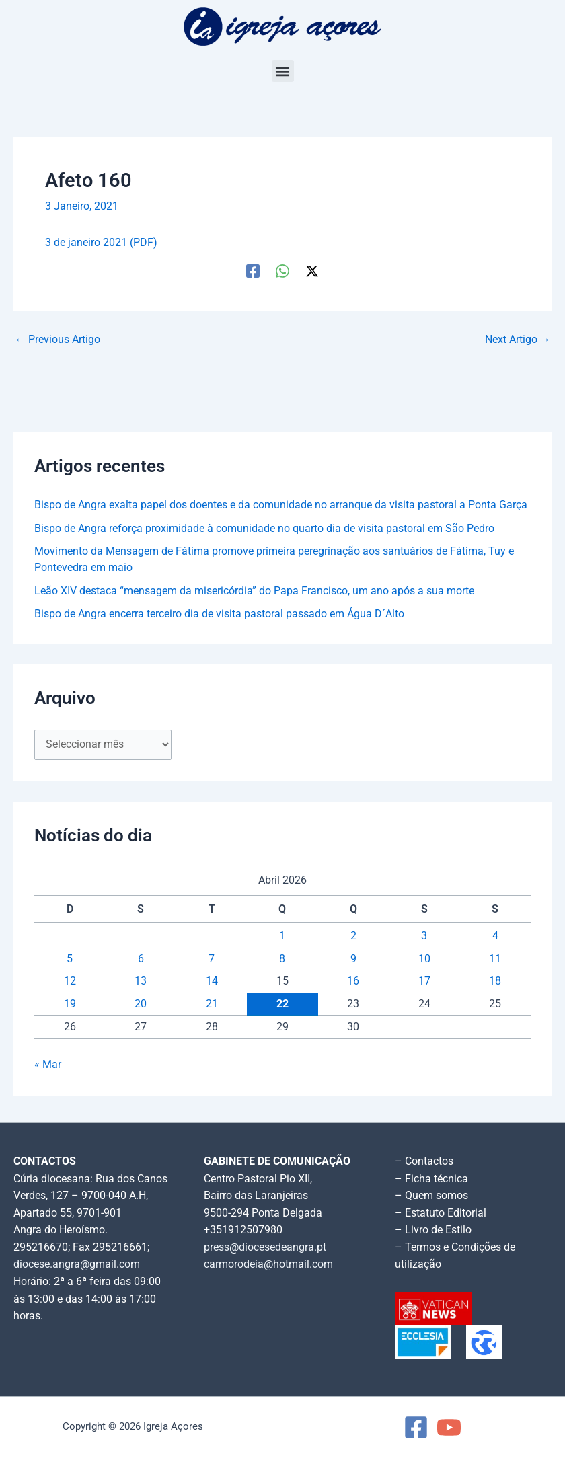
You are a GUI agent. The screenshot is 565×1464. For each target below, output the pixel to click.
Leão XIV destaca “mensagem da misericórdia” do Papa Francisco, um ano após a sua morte (254, 591)
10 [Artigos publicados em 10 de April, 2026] (424, 959)
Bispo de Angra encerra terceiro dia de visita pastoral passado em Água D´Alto (219, 614)
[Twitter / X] (312, 271)
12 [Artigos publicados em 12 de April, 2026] (70, 981)
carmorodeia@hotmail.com (268, 1264)
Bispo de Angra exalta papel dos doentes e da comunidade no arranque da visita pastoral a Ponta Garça (280, 505)
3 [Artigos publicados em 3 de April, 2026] (424, 936)
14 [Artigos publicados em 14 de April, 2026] (212, 981)
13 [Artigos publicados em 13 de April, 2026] (141, 981)
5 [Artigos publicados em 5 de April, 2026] (70, 959)
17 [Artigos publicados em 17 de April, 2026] (424, 981)
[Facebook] (253, 271)
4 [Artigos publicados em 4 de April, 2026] (495, 936)
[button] (283, 71)
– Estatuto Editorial (440, 1213)
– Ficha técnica (431, 1179)
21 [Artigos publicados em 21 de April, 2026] (212, 1004)
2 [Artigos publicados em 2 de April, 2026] (353, 936)
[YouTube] (449, 1427)
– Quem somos (431, 1196)
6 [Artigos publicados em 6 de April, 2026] (141, 959)
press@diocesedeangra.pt (265, 1247)
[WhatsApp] (282, 271)
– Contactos (424, 1161)
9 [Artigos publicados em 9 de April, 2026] (353, 959)
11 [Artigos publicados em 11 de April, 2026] (495, 959)
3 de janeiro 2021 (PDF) (101, 243)
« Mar (47, 1064)
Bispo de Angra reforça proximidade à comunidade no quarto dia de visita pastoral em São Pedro (264, 529)
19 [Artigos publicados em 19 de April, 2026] (70, 1004)
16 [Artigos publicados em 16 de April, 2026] (353, 981)
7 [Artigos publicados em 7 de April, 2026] (212, 959)
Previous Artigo (57, 340)
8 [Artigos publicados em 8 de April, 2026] (282, 959)
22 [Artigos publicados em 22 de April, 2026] (282, 1004)
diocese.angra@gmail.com (76, 1264)
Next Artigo (518, 340)
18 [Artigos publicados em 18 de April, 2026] (495, 981)
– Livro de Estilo (433, 1230)
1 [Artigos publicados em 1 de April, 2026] (282, 936)
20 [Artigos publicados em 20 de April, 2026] (141, 1004)
